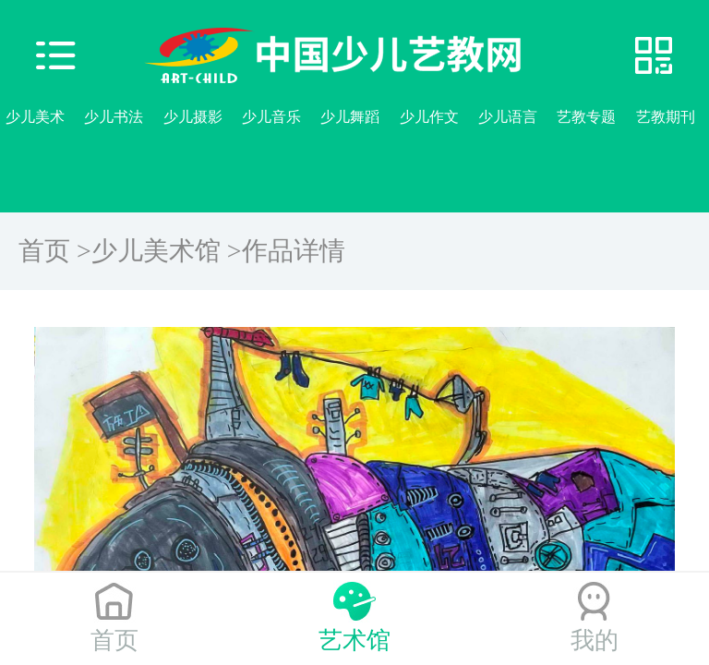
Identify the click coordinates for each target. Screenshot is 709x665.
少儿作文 (429, 117)
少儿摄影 (192, 117)
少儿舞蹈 (349, 117)
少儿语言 (507, 117)
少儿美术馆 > (166, 250)
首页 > (54, 250)
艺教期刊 (665, 117)
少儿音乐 (271, 117)
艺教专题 (586, 117)
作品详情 (293, 250)
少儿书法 (113, 117)
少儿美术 (35, 117)
